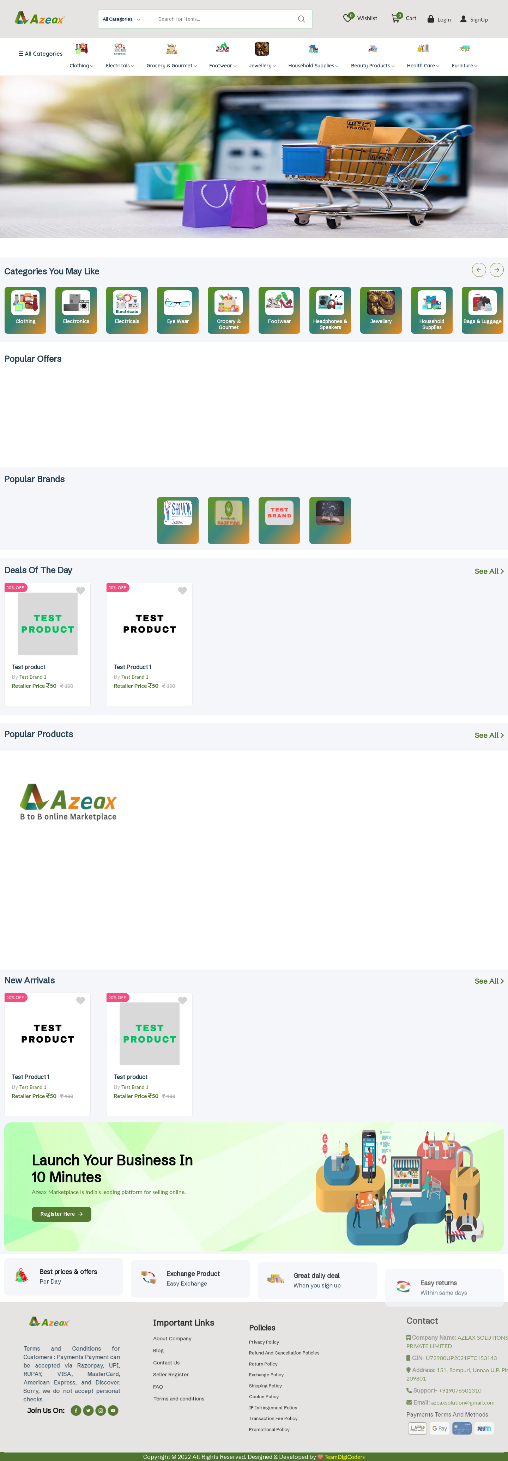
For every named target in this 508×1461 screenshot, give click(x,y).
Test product (29, 667)
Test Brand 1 (33, 677)
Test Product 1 (132, 667)
